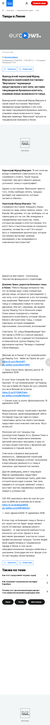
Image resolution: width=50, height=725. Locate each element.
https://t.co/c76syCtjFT (13, 361)
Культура (10, 10)
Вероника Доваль (11, 57)
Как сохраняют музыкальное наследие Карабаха (19, 582)
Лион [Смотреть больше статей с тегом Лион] (7, 602)
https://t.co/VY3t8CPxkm (14, 392)
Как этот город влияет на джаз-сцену (19, 575)
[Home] (3, 10)
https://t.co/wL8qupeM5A (15, 504)
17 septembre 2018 (35, 513)
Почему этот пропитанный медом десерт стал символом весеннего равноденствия (21, 591)
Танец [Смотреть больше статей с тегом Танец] (20, 602)
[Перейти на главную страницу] (9, 3)
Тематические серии (25, 10)
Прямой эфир (39, 3)
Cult (37, 10)
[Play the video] (25, 35)
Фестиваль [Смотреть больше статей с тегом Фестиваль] (36, 602)
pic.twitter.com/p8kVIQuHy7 (16, 395)
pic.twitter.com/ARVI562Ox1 (16, 508)
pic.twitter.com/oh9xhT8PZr (16, 364)
